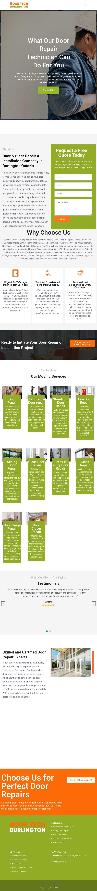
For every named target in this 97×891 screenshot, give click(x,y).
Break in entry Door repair (22, 867)
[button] (47, 631)
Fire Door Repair (60, 834)
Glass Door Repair (18, 871)
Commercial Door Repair (63, 826)
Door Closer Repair (19, 855)
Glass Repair (16, 863)
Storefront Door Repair (62, 838)
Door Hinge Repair (19, 859)
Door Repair (58, 842)
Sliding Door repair (60, 830)
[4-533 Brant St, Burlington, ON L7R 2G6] (48, 736)
